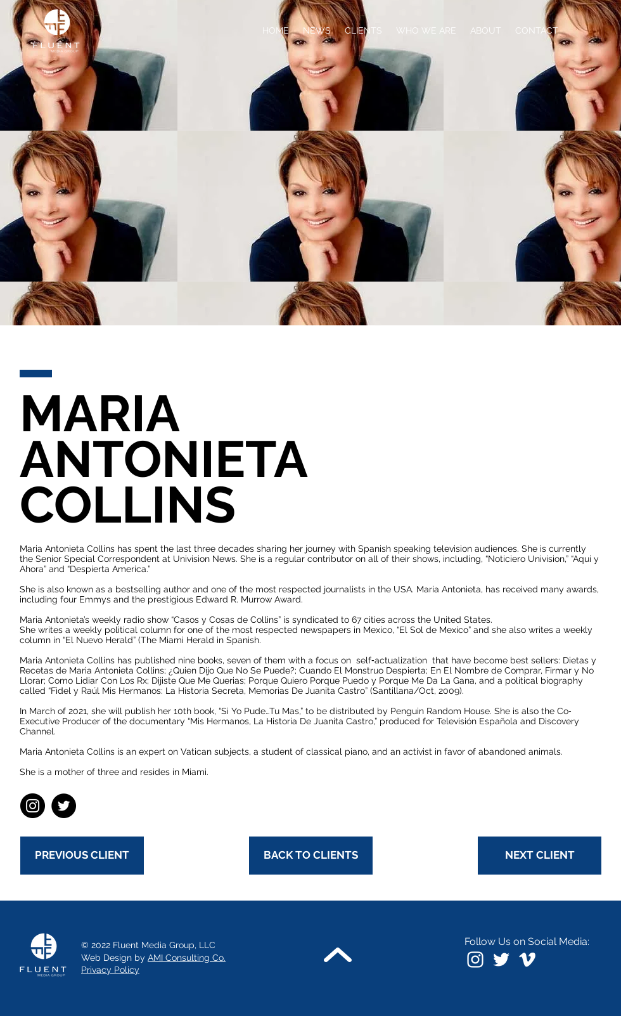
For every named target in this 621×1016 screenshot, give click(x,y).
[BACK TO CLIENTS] (311, 856)
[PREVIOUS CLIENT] (82, 856)
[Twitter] (63, 805)
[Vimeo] (527, 959)
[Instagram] (32, 805)
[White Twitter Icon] (501, 959)
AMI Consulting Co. (187, 958)
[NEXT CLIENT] (539, 856)
